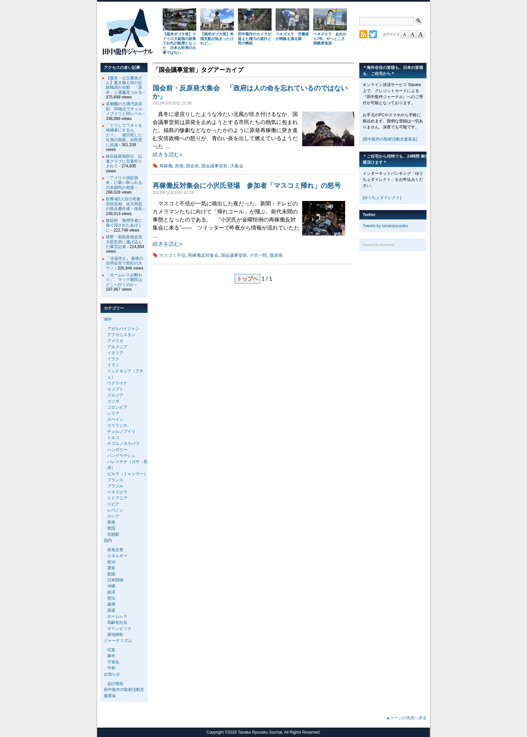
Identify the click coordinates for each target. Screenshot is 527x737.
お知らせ (112, 674)
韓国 (111, 528)
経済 (111, 592)
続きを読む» (168, 154)
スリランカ (117, 425)
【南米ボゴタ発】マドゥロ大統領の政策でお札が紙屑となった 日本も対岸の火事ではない (179, 43)
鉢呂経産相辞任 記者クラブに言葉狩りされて (124, 161)
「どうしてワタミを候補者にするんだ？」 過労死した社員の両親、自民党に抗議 (124, 135)
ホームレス (117, 616)
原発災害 (115, 549)
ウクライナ (117, 383)
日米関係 (115, 580)
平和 (111, 668)
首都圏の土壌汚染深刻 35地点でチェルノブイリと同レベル (124, 108)
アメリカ (115, 340)
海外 (108, 319)
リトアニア (117, 498)
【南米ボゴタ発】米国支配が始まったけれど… (217, 38)
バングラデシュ (121, 455)
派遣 (111, 610)
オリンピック (119, 628)
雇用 (111, 604)
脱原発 (276, 255)
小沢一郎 (258, 255)
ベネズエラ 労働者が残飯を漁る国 (292, 36)
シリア (113, 413)
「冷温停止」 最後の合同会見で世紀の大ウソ (124, 263)
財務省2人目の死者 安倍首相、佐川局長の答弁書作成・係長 (125, 204)
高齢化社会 (117, 622)
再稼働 (165, 165)
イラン (113, 365)
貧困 (111, 574)
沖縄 (111, 586)
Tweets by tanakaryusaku (385, 225)
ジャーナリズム (118, 640)
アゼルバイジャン (123, 328)
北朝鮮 (113, 534)
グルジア (115, 395)
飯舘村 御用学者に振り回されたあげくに (124, 225)
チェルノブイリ (121, 431)
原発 (179, 165)
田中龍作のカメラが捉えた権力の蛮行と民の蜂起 (254, 38)
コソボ (113, 401)
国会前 (192, 165)
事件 (111, 656)
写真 (111, 650)
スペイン (115, 419)
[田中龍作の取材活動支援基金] (390, 139)
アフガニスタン (121, 334)
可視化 (113, 662)
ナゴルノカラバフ (123, 443)
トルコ (113, 437)
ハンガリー (117, 449)
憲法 (111, 598)
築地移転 (115, 634)
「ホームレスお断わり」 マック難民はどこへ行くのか (124, 280)
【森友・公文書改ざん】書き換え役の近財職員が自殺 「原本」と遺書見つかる (124, 85)
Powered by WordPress (378, 245)
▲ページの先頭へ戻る (406, 717)
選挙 (111, 568)
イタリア (115, 353)
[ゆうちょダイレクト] (382, 197)
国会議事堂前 (214, 165)
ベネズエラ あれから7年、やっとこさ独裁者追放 (330, 38)
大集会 (236, 165)
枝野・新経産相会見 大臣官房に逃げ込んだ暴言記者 (126, 242)
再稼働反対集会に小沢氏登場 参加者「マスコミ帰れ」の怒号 (247, 185)
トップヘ (247, 279)
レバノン (115, 510)
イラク (113, 359)
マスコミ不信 (172, 255)
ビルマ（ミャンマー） (127, 474)
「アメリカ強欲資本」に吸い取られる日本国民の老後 (124, 182)
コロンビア (117, 407)
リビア (113, 504)
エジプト (115, 389)
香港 (111, 522)
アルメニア (117, 346)
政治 (111, 562)
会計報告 (115, 683)
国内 (108, 540)
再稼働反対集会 (203, 255)
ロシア (113, 516)
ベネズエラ (117, 492)
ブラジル (115, 486)
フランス (115, 480)
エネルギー (117, 556)
